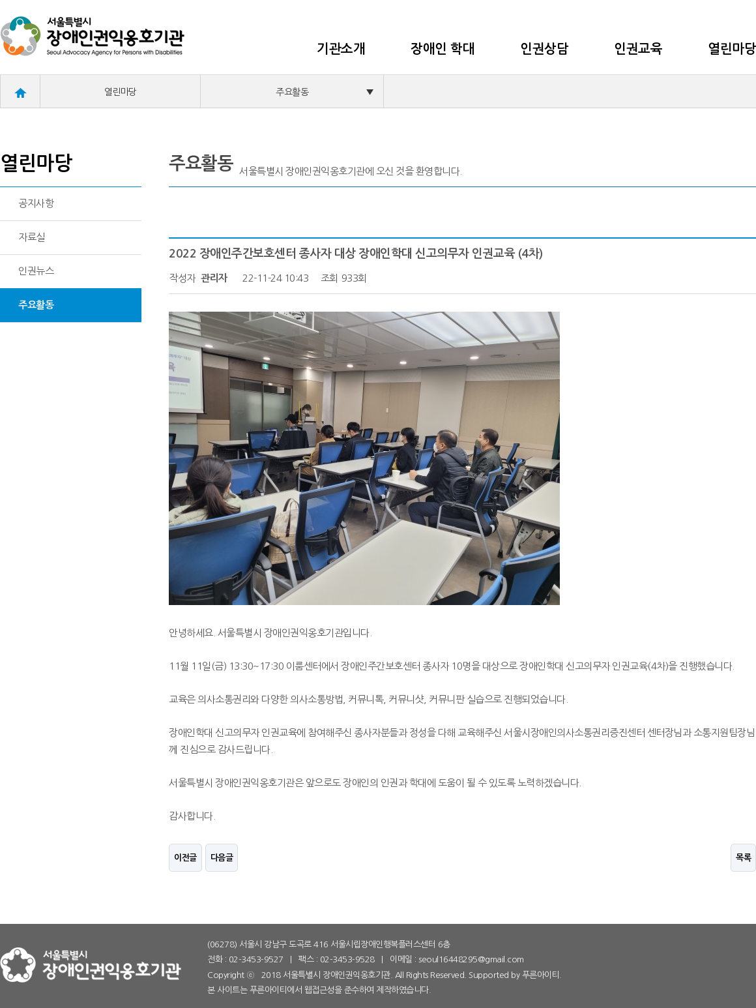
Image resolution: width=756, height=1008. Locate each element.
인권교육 (638, 48)
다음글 (222, 857)
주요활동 (324, 92)
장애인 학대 (442, 48)
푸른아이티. (542, 975)
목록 (743, 857)
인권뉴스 (35, 271)
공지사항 (35, 203)
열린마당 (732, 48)
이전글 (185, 857)
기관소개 (341, 48)
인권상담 (544, 48)
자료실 (31, 237)
